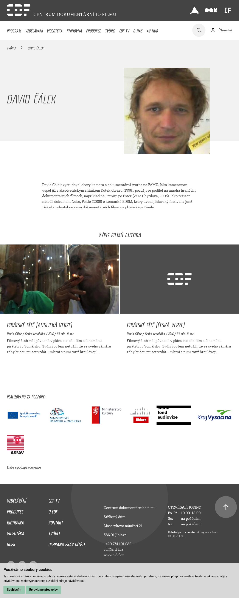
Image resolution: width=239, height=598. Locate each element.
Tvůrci (110, 30)
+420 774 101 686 (117, 544)
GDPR (11, 543)
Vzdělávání (34, 30)
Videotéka (55, 30)
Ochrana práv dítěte (66, 543)
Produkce (93, 30)
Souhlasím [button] (14, 589)
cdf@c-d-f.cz (113, 549)
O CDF (52, 510)
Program (14, 30)
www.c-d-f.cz (114, 555)
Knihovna (74, 30)
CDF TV (124, 30)
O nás (138, 30)
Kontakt (55, 521)
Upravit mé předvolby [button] (43, 589)
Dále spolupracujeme (24, 467)
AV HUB (152, 30)
